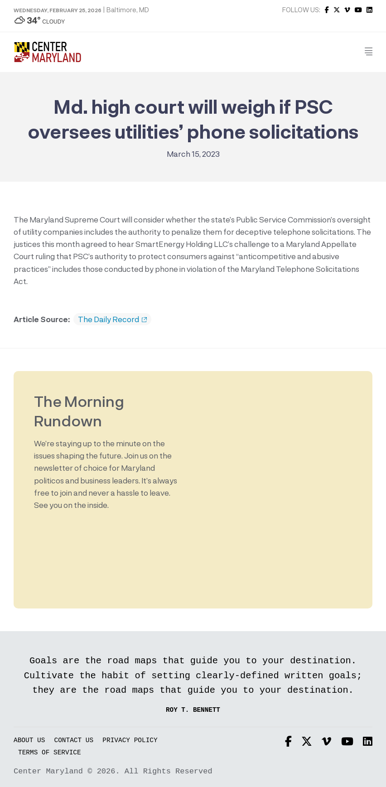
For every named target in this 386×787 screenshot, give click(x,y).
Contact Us (74, 740)
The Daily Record (112, 319)
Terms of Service (49, 752)
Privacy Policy (129, 740)
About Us (29, 740)
